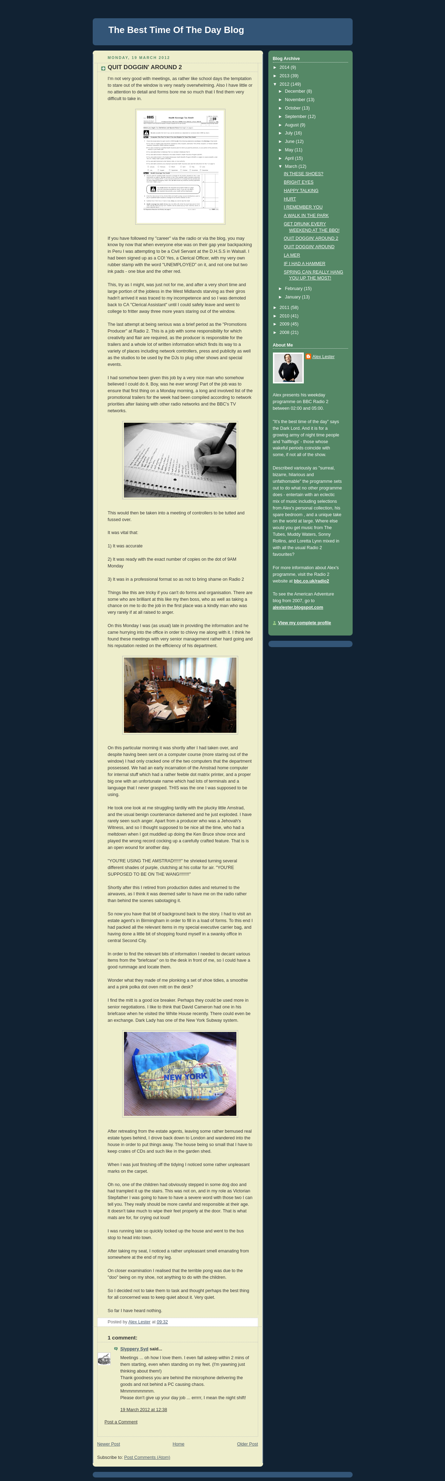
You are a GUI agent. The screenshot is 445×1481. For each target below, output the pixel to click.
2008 (285, 332)
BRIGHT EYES (299, 182)
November (296, 99)
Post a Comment (121, 1422)
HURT (290, 199)
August (292, 125)
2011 (285, 307)
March (292, 166)
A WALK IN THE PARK (306, 215)
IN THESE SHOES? (303, 173)
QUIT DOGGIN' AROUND (309, 246)
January (293, 297)
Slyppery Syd (134, 1349)
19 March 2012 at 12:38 (143, 1409)
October (293, 108)
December (296, 91)
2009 (285, 324)
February (294, 288)
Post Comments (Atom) (147, 1457)
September (296, 116)
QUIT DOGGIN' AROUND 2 (311, 238)
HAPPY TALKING (301, 190)
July (289, 133)
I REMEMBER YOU (303, 207)
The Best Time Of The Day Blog (176, 30)
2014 (285, 67)
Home (178, 1444)
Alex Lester (324, 356)
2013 (285, 75)
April (290, 158)
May (289, 149)
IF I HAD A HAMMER (304, 263)
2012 (285, 84)
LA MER (292, 255)
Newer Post (108, 1444)
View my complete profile (304, 622)
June (290, 141)
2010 (285, 316)
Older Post (247, 1444)
